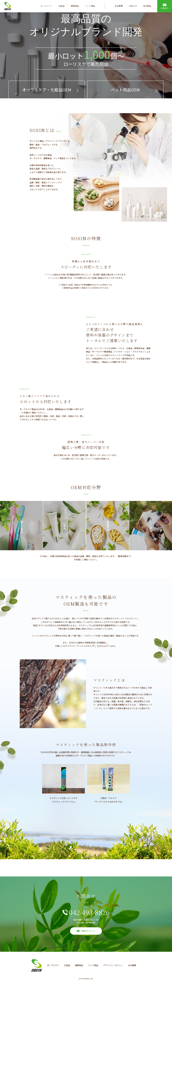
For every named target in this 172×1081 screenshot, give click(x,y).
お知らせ (133, 5)
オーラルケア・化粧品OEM (46, 90)
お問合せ (165, 8)
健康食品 (75, 5)
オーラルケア (46, 5)
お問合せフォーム (88, 1026)
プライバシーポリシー (113, 1060)
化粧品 (61, 5)
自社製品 (147, 6)
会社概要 (119, 5)
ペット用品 (90, 5)
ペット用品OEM (125, 90)
